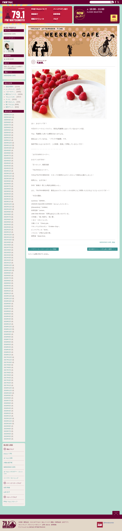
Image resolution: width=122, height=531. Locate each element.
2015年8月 (7, 429)
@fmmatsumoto (108, 523)
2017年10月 (8, 362)
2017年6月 (7, 372)
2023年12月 (8, 173)
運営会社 (26, 522)
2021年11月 (8, 237)
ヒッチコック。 (11, 89)
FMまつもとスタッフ (10, 501)
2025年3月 (7, 135)
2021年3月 (7, 258)
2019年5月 (7, 314)
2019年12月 (8, 296)
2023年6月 (7, 189)
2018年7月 (7, 339)
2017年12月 (8, 357)
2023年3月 (7, 196)
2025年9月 (7, 120)
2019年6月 (7, 311)
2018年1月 (7, 355)
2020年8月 (7, 275)
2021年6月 (7, 250)
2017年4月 (7, 378)
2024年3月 (7, 166)
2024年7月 (7, 155)
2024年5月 (7, 161)
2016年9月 (7, 395)
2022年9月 (7, 212)
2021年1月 (7, 263)
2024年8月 (7, 153)
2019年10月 (8, 301)
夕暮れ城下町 (8, 462)
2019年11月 (8, 298)
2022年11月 (8, 207)
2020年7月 (7, 278)
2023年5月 (7, 191)
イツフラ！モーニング (11, 478)
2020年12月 (8, 265)
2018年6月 (7, 342)
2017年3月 (7, 380)
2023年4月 (7, 194)
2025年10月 (8, 117)
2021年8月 (7, 245)
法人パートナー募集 (48, 522)
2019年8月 (7, 306)
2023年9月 (7, 181)
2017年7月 (7, 370)
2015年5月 (7, 436)
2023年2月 (7, 199)
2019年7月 (7, 309)
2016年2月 (7, 413)
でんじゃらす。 (11, 97)
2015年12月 (8, 418)
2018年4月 (7, 347)
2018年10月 (8, 332)
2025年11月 (8, 115)
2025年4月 (7, 132)
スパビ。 (9, 99)
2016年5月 (7, 406)
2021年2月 (7, 260)
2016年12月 (8, 388)
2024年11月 (8, 145)
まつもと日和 (8, 458)
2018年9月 (7, 334)
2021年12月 (8, 235)
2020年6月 (7, 280)
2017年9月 (7, 365)
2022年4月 (7, 224)
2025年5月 (7, 130)
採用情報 (53, 524)
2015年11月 (8, 421)
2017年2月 (7, 383)
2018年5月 (7, 344)
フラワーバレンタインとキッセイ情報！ (44, 249)
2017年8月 (7, 367)
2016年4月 (7, 408)
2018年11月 (8, 329)
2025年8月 (7, 122)
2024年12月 (8, 143)
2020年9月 (7, 273)
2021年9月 (7, 242)
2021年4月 (7, 255)
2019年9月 (7, 303)
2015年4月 (7, 439)
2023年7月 (7, 186)
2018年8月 (7, 337)
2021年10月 (8, 240)
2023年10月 (8, 178)
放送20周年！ (10, 86)
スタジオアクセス (35, 522)
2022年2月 (7, 230)
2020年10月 (8, 270)
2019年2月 (7, 321)
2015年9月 (7, 426)
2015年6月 (7, 434)
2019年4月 (7, 316)
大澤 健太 (7, 41)
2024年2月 (7, 168)
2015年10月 (8, 423)
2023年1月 (7, 201)
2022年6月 (7, 219)
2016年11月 (8, 390)
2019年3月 (7, 319)
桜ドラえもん (10, 104)
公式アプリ (65, 522)
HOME (21, 522)
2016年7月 (7, 400)
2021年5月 (7, 252)
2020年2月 (7, 291)
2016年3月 (7, 411)
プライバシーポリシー (34, 524)
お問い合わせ (46, 524)
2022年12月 (8, 204)
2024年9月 (7, 150)
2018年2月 (7, 352)
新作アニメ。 (10, 107)
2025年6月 (7, 127)
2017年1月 (7, 385)
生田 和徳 (7, 487)
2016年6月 (7, 403)
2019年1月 (7, 324)
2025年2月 (7, 138)
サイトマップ (23, 524)
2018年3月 (7, 349)
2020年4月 (7, 286)
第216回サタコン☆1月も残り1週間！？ (101, 249)
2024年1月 (7, 171)
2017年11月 (8, 360)
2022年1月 (7, 232)
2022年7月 (7, 217)
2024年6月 (7, 158)
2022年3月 (7, 227)
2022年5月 (7, 222)
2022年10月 (8, 209)
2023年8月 (7, 184)
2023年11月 (8, 176)
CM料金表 (58, 522)
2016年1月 (7, 416)
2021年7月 (7, 247)
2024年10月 (8, 148)
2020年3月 (7, 288)
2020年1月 (7, 293)
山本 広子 (7, 492)
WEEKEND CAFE (105, 242)
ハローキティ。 (11, 92)
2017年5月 (7, 375)
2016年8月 (7, 398)
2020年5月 (7, 283)
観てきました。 (11, 102)
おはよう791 (8, 453)
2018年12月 (8, 326)
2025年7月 (7, 125)
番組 (113, 242)
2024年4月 (7, 163)
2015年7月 (7, 431)
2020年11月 (8, 268)
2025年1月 (7, 140)
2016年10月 (8, 393)
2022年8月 (7, 214)
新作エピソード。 (11, 94)
